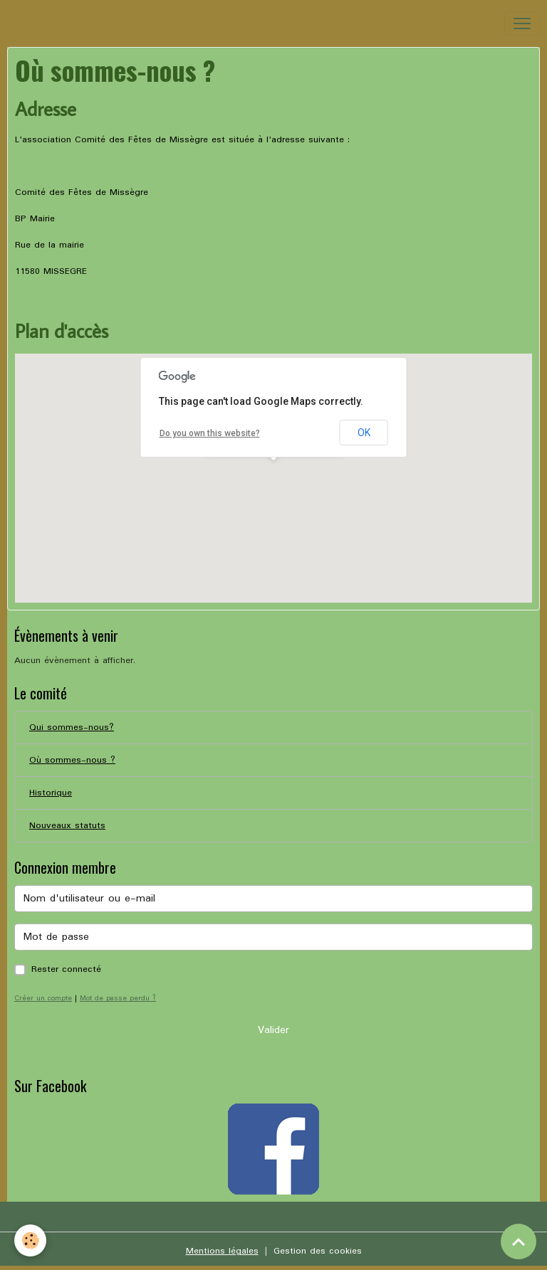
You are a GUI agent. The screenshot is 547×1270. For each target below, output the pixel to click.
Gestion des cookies (318, 1251)
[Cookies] (30, 1240)
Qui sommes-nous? (71, 727)
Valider (273, 1030)
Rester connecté (66, 969)
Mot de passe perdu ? (118, 998)
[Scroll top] (518, 1241)
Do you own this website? (210, 433)
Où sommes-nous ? (72, 760)
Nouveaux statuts (67, 825)
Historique (50, 792)
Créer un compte (43, 998)
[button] (273, 473)
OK (364, 432)
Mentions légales (222, 1251)
